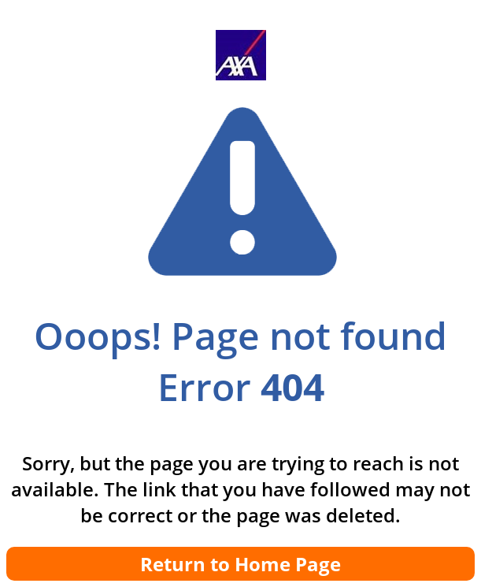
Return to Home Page (240, 564)
